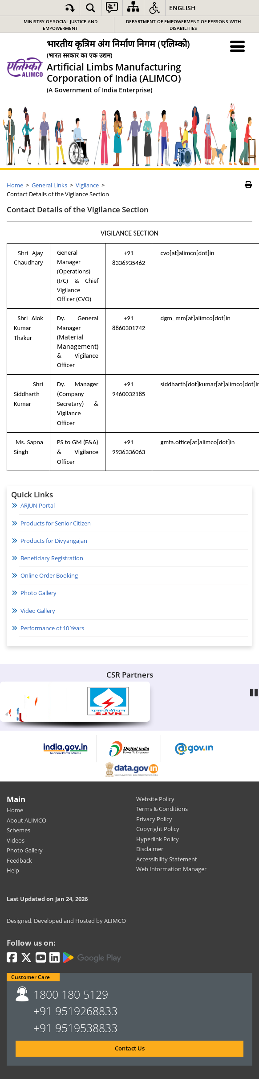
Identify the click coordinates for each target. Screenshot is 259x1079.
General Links (49, 185)
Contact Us (130, 1048)
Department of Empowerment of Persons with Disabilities (183, 24)
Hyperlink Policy (157, 839)
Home (15, 810)
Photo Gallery (38, 593)
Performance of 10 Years (52, 628)
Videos (15, 840)
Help (13, 870)
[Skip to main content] (70, 8)
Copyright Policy (157, 829)
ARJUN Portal (37, 505)
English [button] (182, 8)
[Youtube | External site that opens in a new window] (41, 958)
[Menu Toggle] (237, 46)
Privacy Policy (154, 819)
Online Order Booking (49, 575)
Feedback (19, 860)
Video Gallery (37, 611)
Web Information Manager (171, 869)
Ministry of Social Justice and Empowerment (60, 24)
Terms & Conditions (162, 809)
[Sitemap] (133, 8)
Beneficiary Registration (51, 558)
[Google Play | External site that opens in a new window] (92, 957)
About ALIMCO (26, 820)
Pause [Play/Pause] (254, 691)
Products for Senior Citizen (55, 523)
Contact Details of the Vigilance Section (78, 209)
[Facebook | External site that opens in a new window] (12, 958)
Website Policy (155, 799)
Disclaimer (149, 849)
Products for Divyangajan (53, 541)
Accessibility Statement (166, 859)
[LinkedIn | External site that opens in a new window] (54, 958)
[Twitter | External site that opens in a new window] (26, 958)
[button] (90, 8)
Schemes (18, 830)
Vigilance (87, 185)
